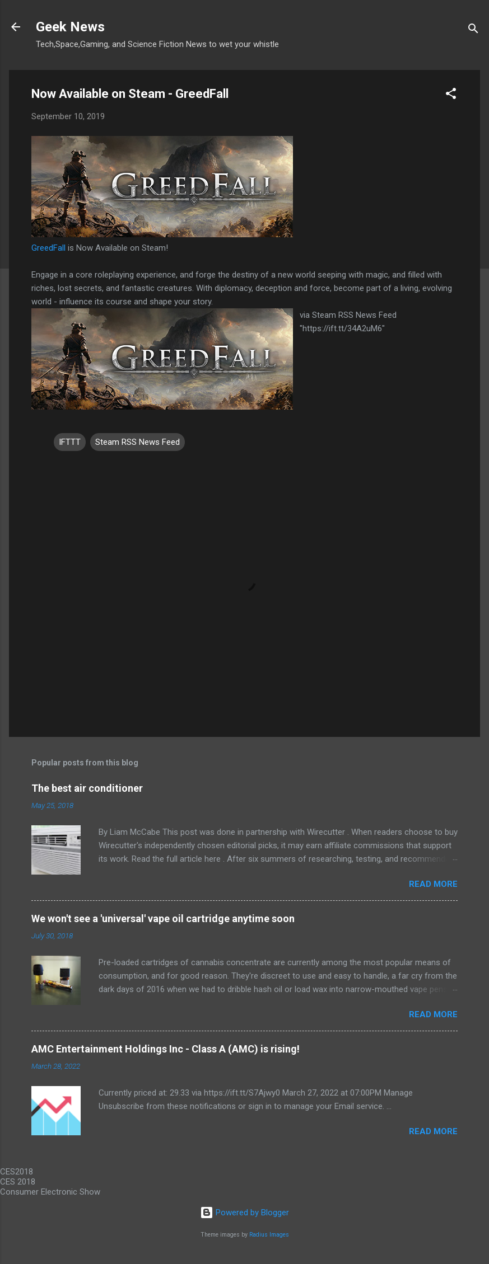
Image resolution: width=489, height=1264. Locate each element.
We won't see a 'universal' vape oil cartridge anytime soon (163, 918)
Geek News (70, 27)
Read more (433, 884)
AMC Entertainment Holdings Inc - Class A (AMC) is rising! (165, 1049)
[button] (451, 95)
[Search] (473, 30)
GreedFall (48, 248)
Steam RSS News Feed (137, 442)
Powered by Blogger (244, 1212)
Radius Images (269, 1234)
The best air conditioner (87, 788)
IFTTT (70, 442)
